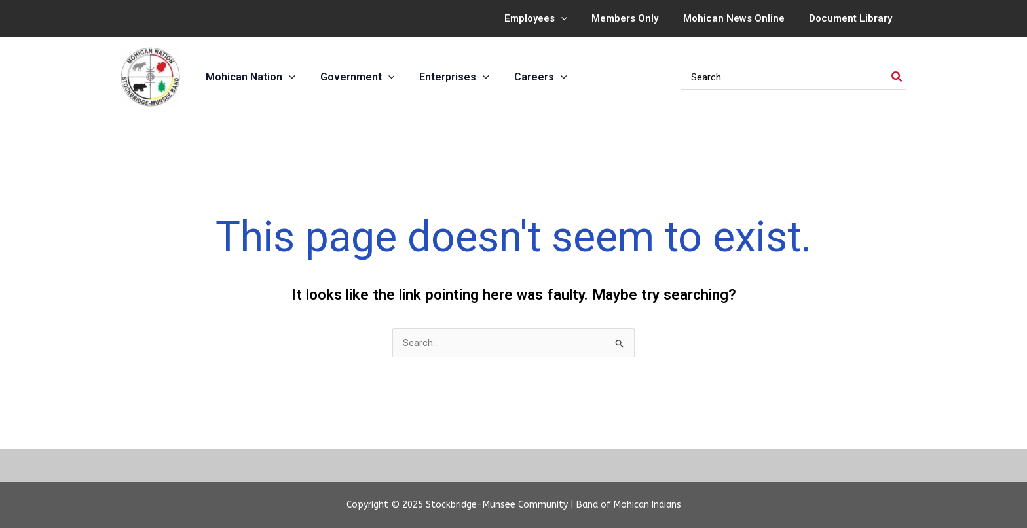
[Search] (897, 77)
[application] (578, 18)
